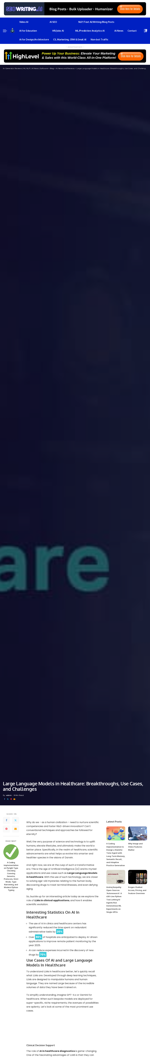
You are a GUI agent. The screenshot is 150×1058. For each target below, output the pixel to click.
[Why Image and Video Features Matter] (137, 833)
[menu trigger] (6, 31)
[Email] (14, 799)
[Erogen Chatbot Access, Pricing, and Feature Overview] (137, 877)
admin (9, 795)
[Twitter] (7, 799)
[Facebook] (4, 799)
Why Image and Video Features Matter (135, 846)
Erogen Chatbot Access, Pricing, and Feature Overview (137, 890)
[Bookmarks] (145, 31)
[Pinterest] (11, 799)
